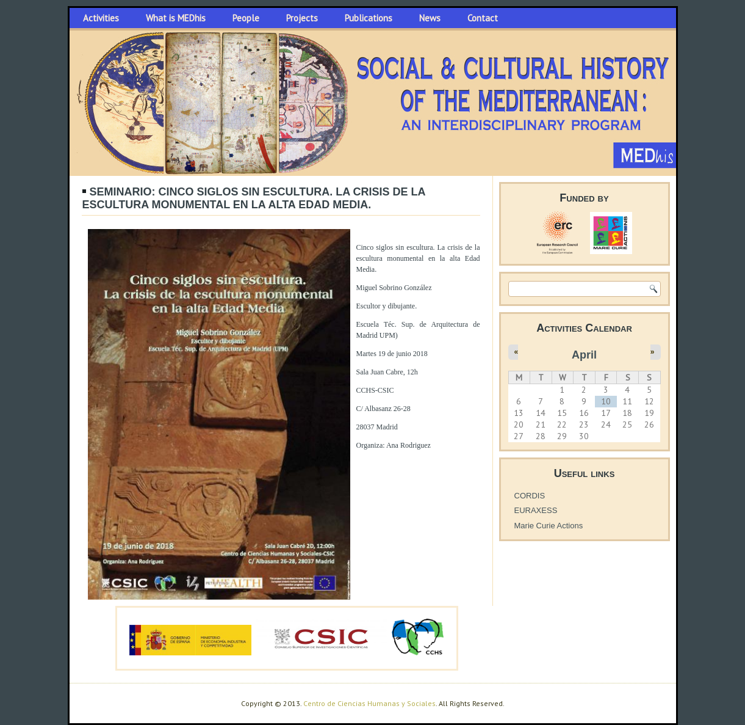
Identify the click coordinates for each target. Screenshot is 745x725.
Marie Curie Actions (548, 525)
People (245, 18)
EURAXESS (536, 510)
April (584, 355)
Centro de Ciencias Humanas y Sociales (369, 703)
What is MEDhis (176, 18)
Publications (368, 18)
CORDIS (529, 495)
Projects (302, 18)
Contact (482, 18)
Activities (101, 18)
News (430, 18)
